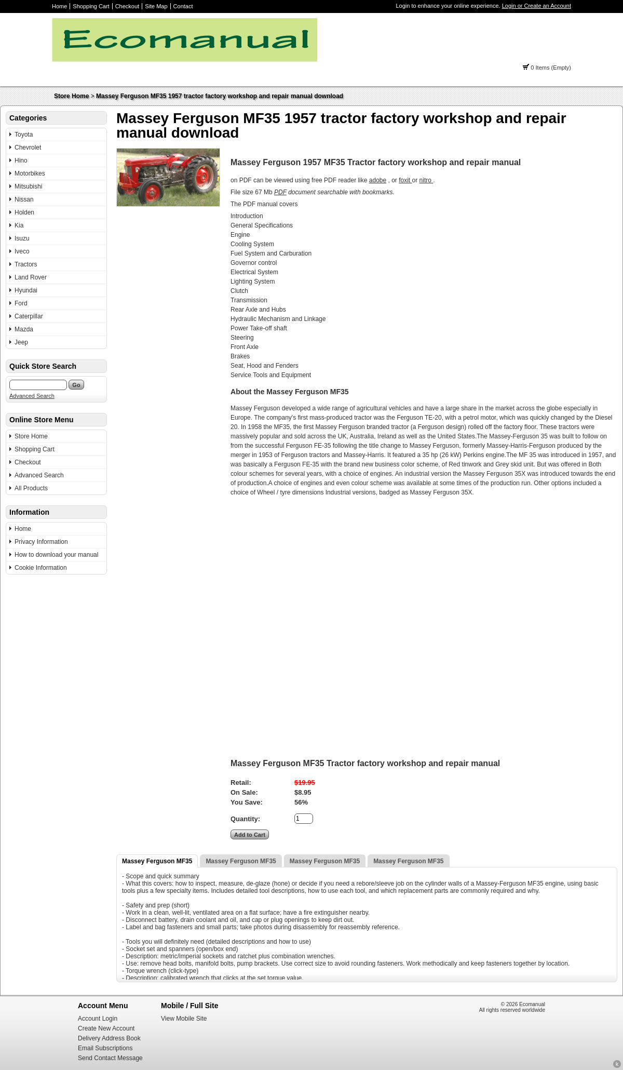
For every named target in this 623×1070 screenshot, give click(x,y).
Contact (183, 6)
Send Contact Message (110, 1058)
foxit (405, 180)
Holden (24, 212)
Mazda (24, 329)
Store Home (71, 96)
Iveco (22, 251)
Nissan (24, 199)
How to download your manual (56, 554)
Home (59, 6)
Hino (21, 160)
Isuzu (22, 238)
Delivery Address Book (109, 1038)
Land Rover (31, 277)
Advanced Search (32, 396)
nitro (426, 180)
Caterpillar (29, 316)
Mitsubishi (28, 186)
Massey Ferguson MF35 (157, 861)
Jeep (21, 342)
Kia (19, 225)
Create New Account (106, 1028)
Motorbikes (30, 173)
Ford (21, 303)
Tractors (26, 264)
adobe (377, 180)
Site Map (156, 6)
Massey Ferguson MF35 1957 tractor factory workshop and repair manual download (219, 96)
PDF (280, 192)
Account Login (97, 1018)
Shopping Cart (91, 6)
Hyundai (26, 290)
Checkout (127, 6)
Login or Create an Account (536, 6)
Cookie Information (41, 567)
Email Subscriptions (105, 1048)
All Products (31, 488)
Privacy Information (41, 541)
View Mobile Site (184, 1018)
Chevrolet (28, 147)
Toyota (24, 134)
